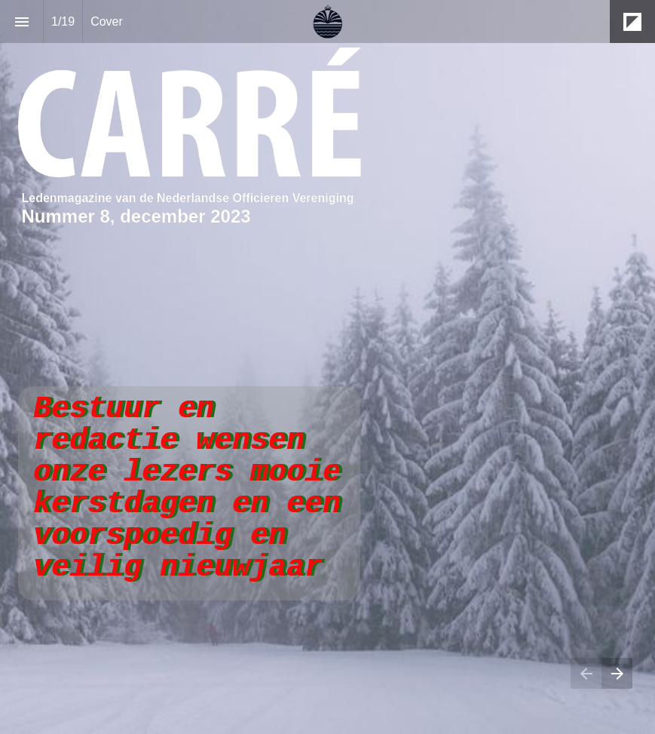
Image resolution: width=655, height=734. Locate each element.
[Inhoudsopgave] (21, 21)
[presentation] (327, 367)
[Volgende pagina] (616, 673)
